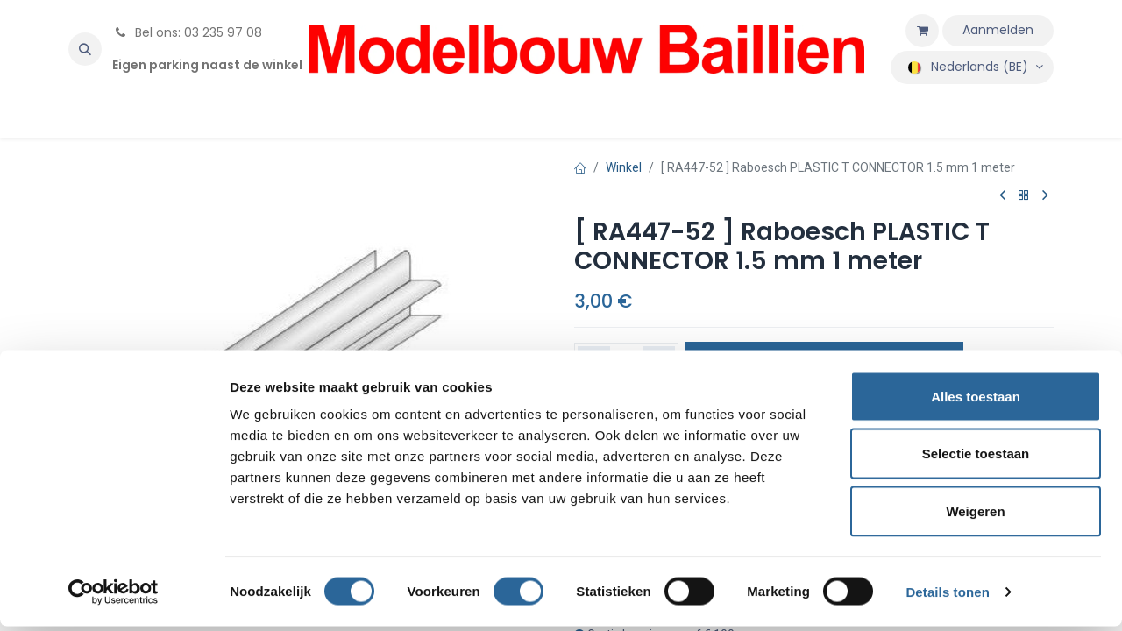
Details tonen (947, 596)
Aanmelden (997, 30)
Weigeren (975, 515)
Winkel (624, 167)
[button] (85, 49)
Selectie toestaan (976, 458)
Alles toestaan (975, 400)
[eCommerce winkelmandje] (922, 30)
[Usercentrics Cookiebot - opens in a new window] (113, 597)
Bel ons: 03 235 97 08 (187, 32)
